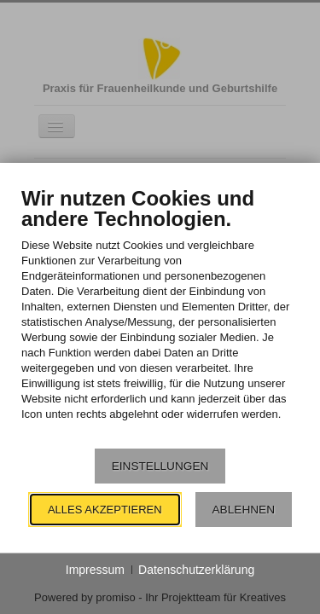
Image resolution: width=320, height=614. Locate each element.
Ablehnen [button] (244, 509)
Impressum (95, 569)
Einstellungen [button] (160, 466)
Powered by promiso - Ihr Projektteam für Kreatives (160, 597)
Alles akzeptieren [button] (105, 509)
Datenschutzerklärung (196, 569)
